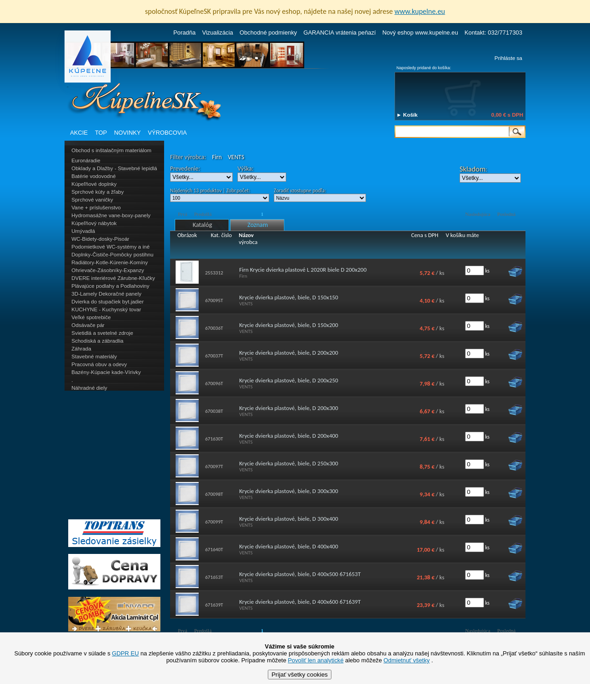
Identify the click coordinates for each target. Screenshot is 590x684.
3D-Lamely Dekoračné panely (106, 294)
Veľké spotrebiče (91, 317)
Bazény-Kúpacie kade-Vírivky (106, 372)
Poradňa (184, 32)
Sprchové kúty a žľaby (97, 192)
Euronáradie (85, 160)
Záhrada (81, 348)
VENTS (236, 157)
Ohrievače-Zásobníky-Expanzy (107, 270)
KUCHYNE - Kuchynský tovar (106, 309)
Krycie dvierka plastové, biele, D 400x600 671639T (300, 601)
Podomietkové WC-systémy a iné (110, 247)
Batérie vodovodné (93, 176)
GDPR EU (125, 653)
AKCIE (79, 132)
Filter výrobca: (188, 157)
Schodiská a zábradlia (97, 341)
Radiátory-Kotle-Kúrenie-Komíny (109, 262)
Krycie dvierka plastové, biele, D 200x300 (288, 407)
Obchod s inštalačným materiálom (111, 150)
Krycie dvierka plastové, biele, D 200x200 (288, 352)
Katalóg (202, 225)
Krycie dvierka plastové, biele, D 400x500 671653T (300, 574)
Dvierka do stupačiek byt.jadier (107, 301)
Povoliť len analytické (316, 660)
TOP (101, 132)
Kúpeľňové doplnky (94, 184)
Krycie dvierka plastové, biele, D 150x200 (288, 324)
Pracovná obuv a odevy (99, 364)
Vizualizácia (217, 32)
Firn (217, 157)
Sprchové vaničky (92, 199)
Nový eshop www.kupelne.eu (420, 32)
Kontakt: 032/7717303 (493, 32)
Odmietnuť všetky (407, 660)
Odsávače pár (88, 325)
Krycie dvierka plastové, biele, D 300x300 (288, 491)
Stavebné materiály (94, 356)
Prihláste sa (508, 58)
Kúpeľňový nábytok (94, 223)
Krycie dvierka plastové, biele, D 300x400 (288, 518)
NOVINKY (127, 132)
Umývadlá (83, 231)
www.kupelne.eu (420, 11)
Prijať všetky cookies (299, 674)
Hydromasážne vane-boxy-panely (111, 215)
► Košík (407, 115)
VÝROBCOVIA (167, 132)
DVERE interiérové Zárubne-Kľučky (113, 278)
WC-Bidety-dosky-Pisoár (100, 239)
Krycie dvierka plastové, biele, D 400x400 (288, 546)
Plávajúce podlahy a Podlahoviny (110, 286)
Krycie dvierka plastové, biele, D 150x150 (288, 297)
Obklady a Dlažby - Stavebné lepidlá (114, 168)
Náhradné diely (89, 388)
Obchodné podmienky (268, 32)
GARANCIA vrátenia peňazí (339, 32)
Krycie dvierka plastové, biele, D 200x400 (288, 435)
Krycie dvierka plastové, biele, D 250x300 (288, 463)
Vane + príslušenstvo (96, 207)
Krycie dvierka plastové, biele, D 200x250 (288, 380)
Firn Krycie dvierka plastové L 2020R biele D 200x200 (302, 269)
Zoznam (258, 225)
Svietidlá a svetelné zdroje (102, 333)
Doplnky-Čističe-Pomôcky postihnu (112, 254)
